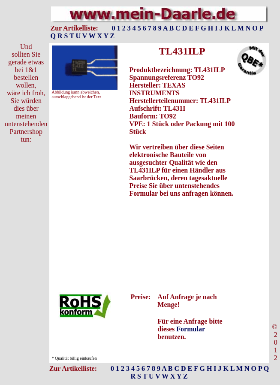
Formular (190, 329)
